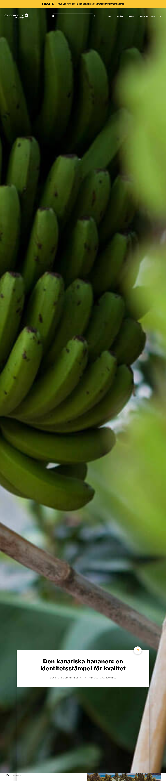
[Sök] (73, 16)
